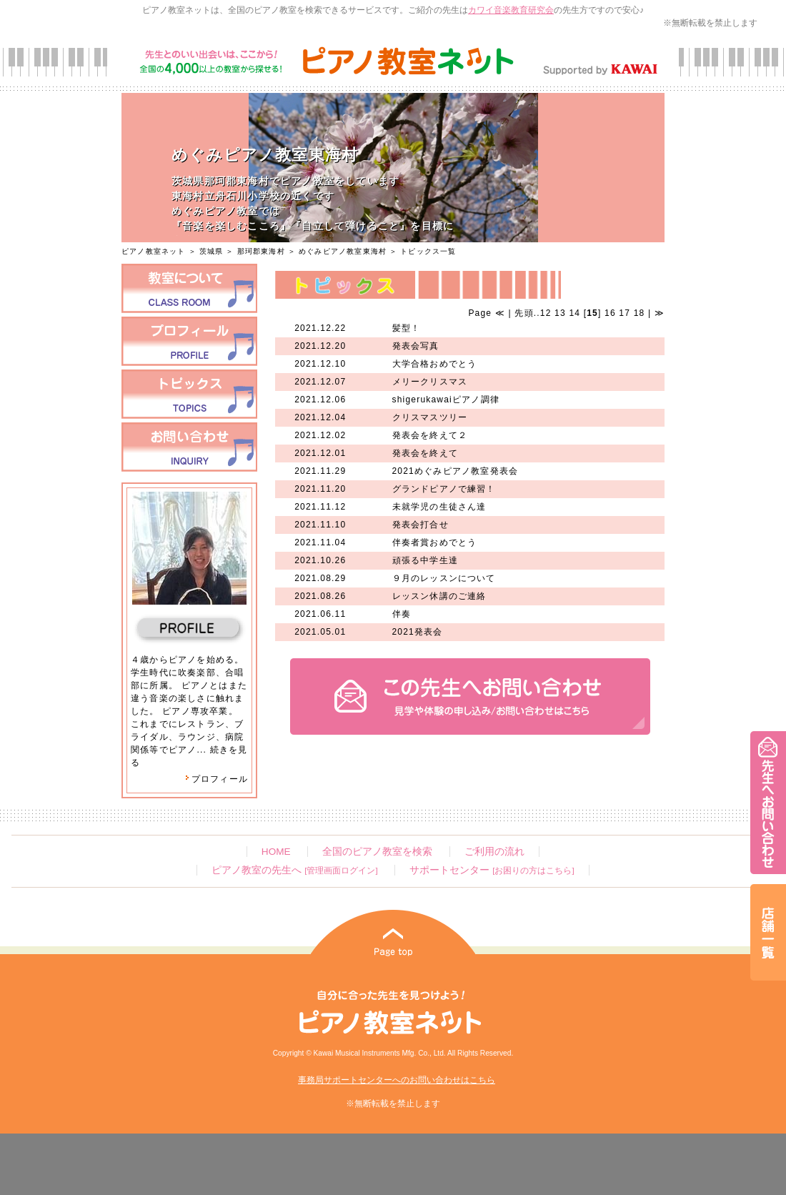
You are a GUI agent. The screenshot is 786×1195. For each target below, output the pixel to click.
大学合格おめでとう (434, 364)
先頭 (523, 313)
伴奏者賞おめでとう (434, 542)
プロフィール (216, 779)
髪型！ (406, 328)
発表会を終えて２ (430, 435)
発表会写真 (415, 346)
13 (560, 313)
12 (546, 313)
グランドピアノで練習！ (444, 489)
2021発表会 (417, 632)
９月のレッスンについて (444, 578)
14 (574, 313)
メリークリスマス (430, 382)
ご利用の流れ (494, 851)
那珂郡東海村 (261, 251)
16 (610, 313)
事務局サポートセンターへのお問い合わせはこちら (396, 1080)
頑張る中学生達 (425, 560)
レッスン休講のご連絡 (439, 596)
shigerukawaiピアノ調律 (445, 400)
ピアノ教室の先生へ (294, 870)
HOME (276, 851)
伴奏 (401, 614)
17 (624, 313)
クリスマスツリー (430, 417)
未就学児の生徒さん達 (439, 507)
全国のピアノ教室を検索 (377, 851)
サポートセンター (491, 870)
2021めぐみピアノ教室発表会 (455, 471)
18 (639, 313)
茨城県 (211, 251)
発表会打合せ (420, 525)
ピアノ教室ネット (153, 251)
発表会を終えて (425, 453)
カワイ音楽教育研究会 (511, 10)
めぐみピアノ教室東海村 (343, 251)
